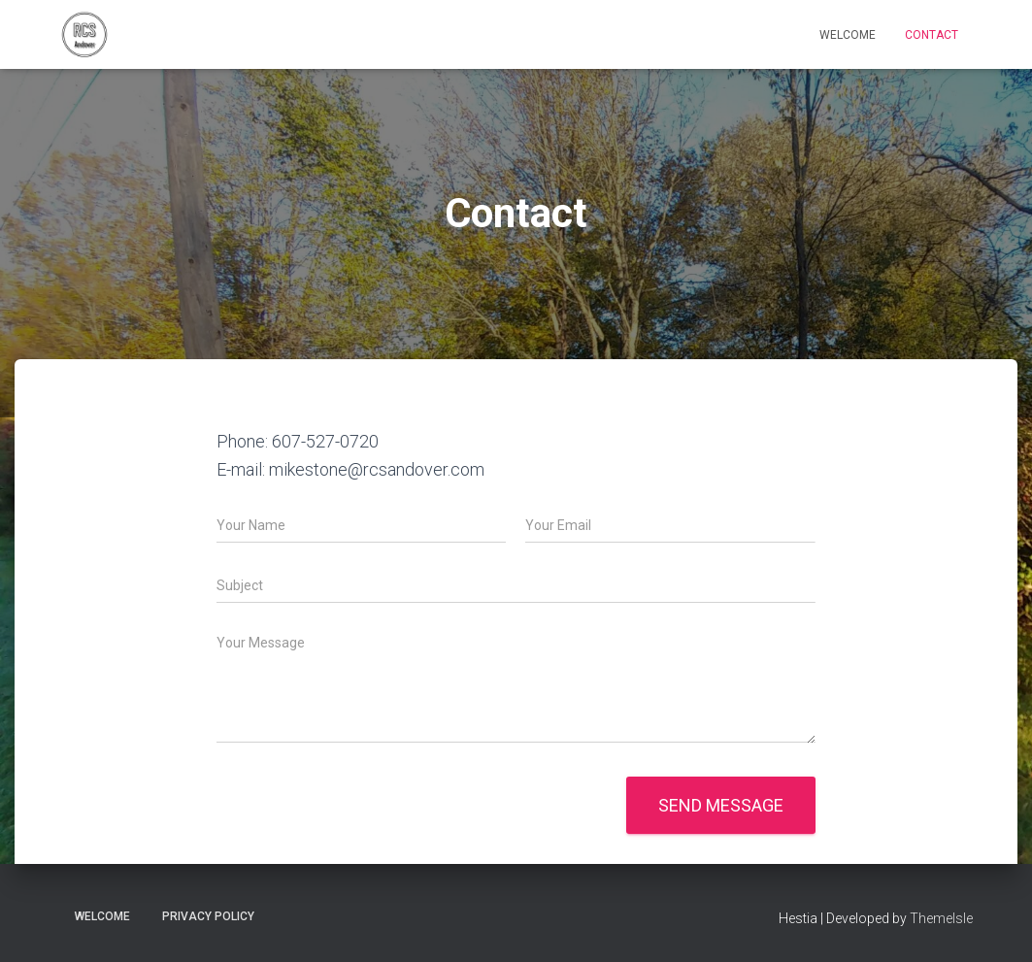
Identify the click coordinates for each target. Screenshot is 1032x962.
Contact (931, 35)
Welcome (847, 35)
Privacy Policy (208, 916)
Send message (720, 805)
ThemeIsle (941, 918)
